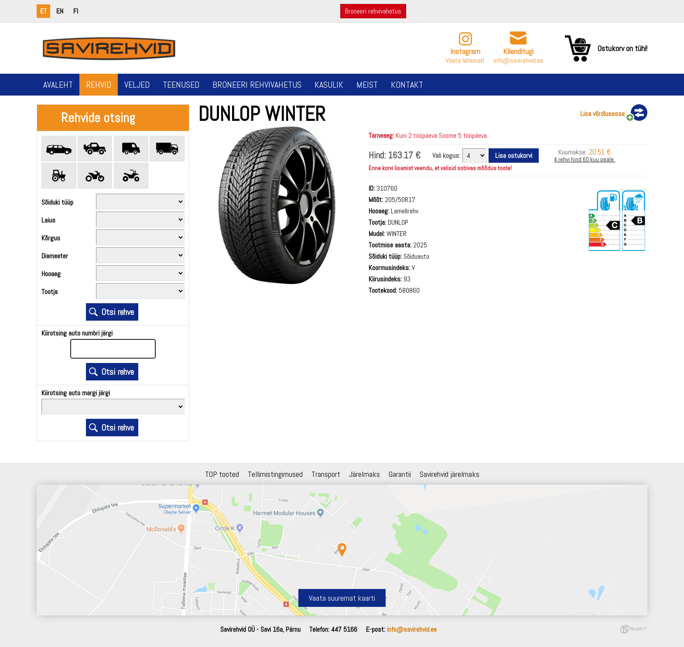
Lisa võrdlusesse (602, 113)
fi (75, 11)
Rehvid (98, 84)
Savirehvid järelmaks (449, 474)
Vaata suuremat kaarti (342, 598)
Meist (367, 84)
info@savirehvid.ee (518, 60)
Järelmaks (364, 474)
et (43, 11)
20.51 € (599, 152)
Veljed (137, 84)
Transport (325, 474)
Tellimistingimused (275, 474)
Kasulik (329, 84)
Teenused (181, 84)
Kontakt (407, 84)
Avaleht (58, 84)
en (59, 11)
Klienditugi (518, 51)
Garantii (400, 474)
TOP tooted (222, 474)
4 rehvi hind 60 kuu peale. (584, 159)
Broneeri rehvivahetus (373, 11)
